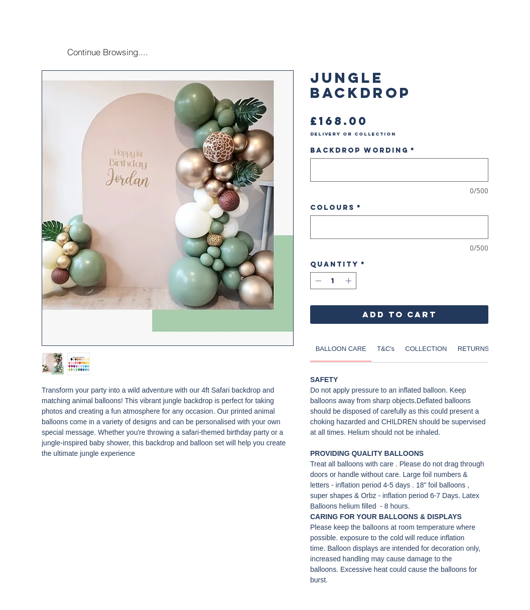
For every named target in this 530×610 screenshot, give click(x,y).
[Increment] (349, 281)
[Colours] (399, 227)
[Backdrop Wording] (399, 170)
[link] (341, 348)
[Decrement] (317, 281)
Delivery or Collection (353, 134)
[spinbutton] (333, 281)
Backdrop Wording (362, 150)
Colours (335, 207)
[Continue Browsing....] (107, 52)
